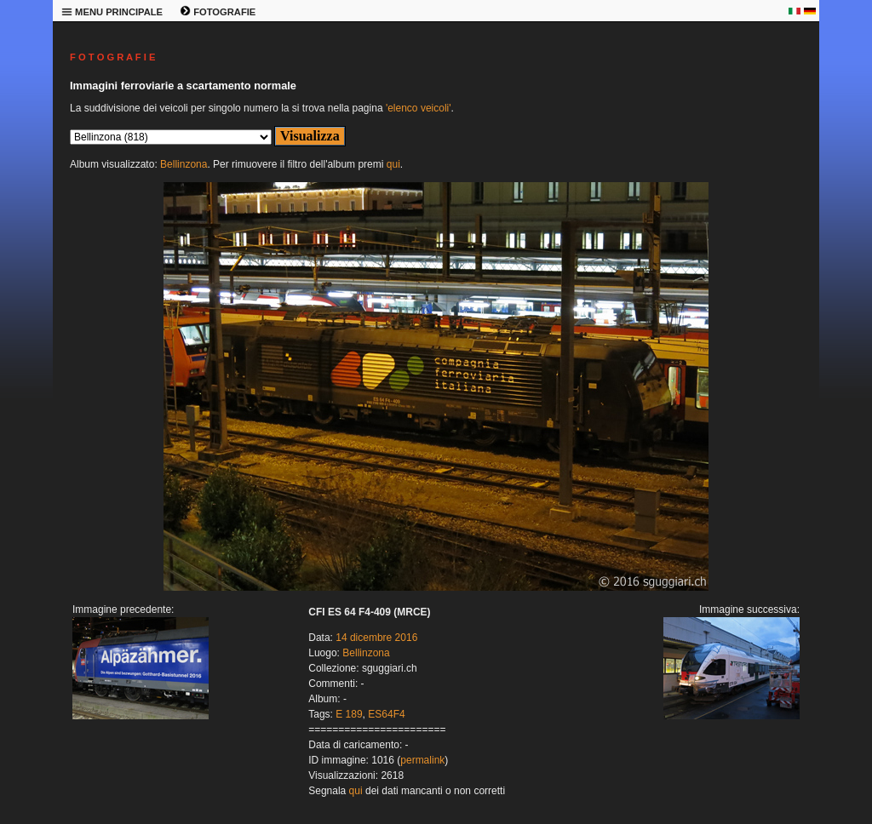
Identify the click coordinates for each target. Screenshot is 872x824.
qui (393, 164)
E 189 (349, 714)
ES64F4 (386, 714)
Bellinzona (183, 164)
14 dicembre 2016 (376, 638)
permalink (422, 760)
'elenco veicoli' (418, 108)
